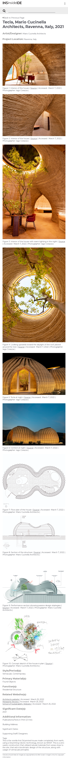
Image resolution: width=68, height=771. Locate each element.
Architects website (11, 699)
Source (33, 88)
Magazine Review (11, 702)
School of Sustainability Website (17, 704)
